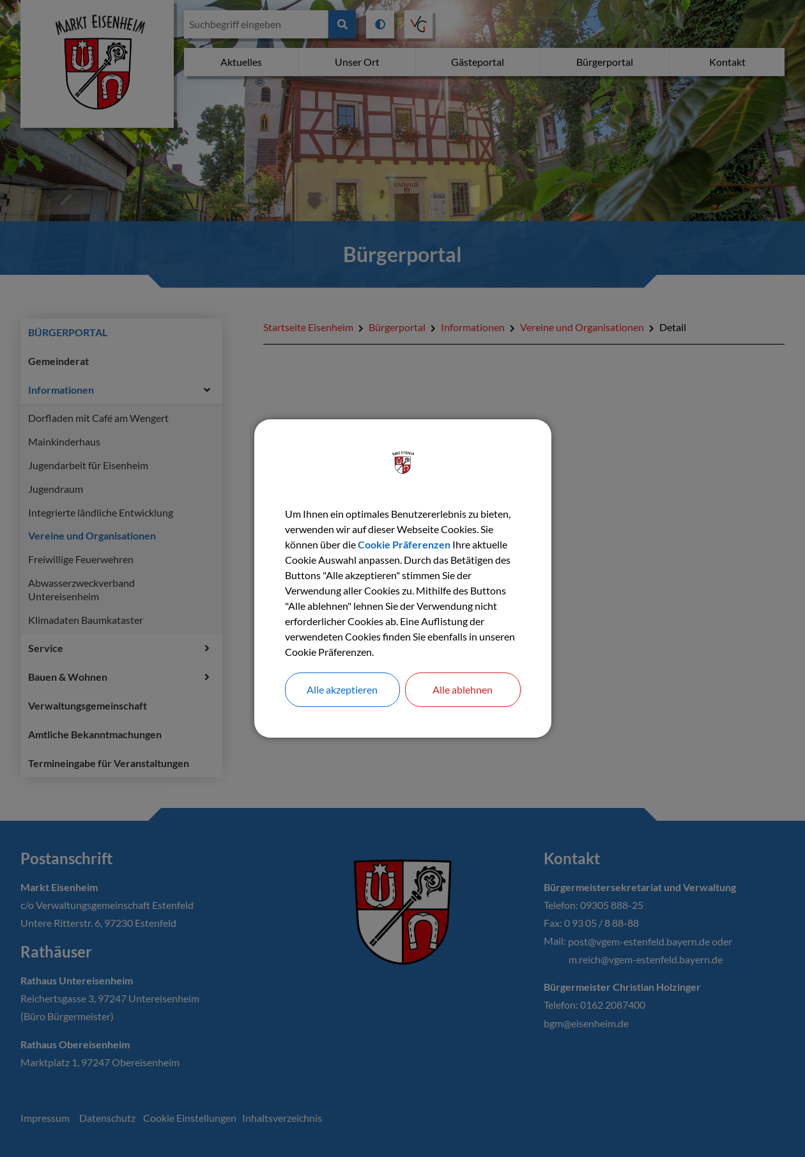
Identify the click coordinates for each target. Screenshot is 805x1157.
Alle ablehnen (463, 689)
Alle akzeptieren (342, 689)
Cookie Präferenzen (404, 544)
